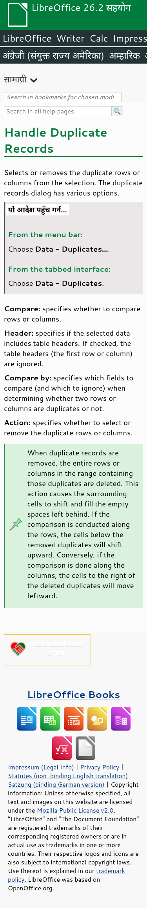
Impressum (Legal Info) (41, 767)
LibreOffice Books (73, 694)
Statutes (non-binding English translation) (68, 775)
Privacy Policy (99, 767)
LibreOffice (26, 38)
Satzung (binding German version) (56, 784)
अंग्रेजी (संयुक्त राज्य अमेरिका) (53, 55)
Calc (98, 38)
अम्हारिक (124, 55)
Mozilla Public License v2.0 (75, 810)
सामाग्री (15, 79)
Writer (70, 38)
